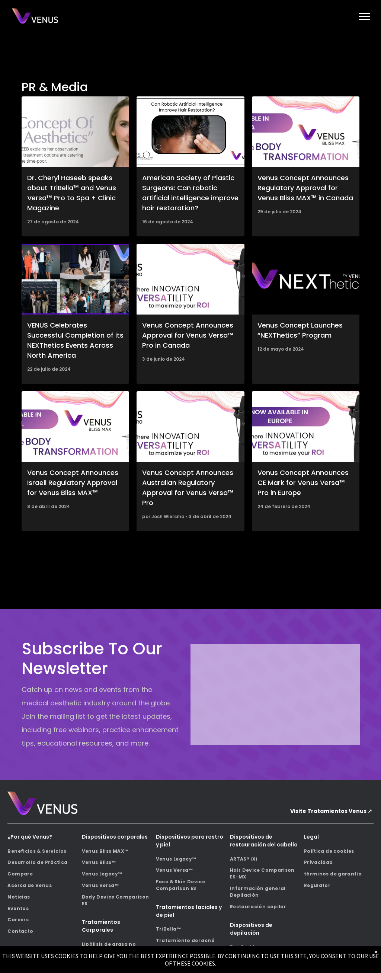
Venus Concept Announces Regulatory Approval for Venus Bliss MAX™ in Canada (305, 187)
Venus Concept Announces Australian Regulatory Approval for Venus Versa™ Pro (187, 487)
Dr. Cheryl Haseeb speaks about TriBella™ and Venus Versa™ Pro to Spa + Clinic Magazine (71, 193)
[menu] (364, 16)
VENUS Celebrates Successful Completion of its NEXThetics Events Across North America (75, 340)
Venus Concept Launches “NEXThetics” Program (300, 330)
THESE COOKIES (194, 963)
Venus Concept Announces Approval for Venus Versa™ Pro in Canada (187, 335)
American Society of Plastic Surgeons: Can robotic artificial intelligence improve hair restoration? (190, 193)
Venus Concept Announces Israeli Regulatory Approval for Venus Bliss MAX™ (72, 482)
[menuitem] (42, 851)
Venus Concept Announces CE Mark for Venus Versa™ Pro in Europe (303, 482)
